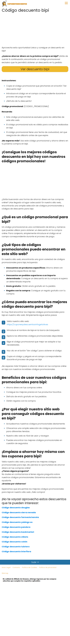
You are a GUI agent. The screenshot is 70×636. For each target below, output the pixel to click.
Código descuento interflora (16, 551)
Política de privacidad (47, 567)
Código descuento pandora (16, 527)
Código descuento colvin (14, 541)
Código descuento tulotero (16, 546)
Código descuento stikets (15, 537)
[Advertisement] (35, 28)
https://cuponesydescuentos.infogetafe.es (27, 324)
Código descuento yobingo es (17, 522)
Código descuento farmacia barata (20, 517)
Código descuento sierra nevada (19, 512)
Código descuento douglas (16, 507)
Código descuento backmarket (18, 532)
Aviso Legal (6, 567)
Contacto (16, 567)
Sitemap (5, 573)
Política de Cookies (29, 567)
